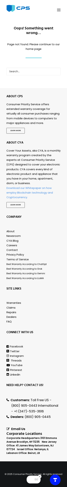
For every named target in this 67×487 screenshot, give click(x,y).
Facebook (14, 346)
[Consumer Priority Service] (18, 8)
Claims (11, 307)
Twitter (12, 351)
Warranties (13, 303)
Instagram (15, 356)
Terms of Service (17, 259)
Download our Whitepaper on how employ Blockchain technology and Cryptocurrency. (29, 192)
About (10, 231)
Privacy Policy (15, 254)
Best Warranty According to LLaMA (25, 278)
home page (33, 49)
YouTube (14, 365)
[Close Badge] (39, 476)
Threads (14, 360)
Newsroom (13, 236)
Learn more (15, 131)
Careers (11, 245)
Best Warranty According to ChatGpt (26, 264)
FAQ (9, 321)
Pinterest (14, 370)
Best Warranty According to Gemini (25, 273)
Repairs (11, 312)
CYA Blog (12, 241)
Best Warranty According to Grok (24, 268)
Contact (12, 250)
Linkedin (13, 374)
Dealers (11, 317)
